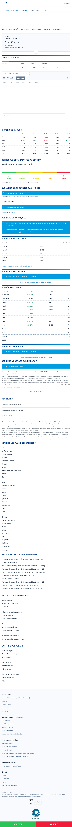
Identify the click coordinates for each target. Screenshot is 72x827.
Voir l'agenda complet (8, 212)
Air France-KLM (7, 451)
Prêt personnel (6, 669)
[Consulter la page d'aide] (61, 3)
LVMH (4, 474)
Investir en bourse (8, 678)
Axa (3, 448)
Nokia (3, 482)
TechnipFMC (6, 505)
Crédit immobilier (7, 666)
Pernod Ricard (6, 523)
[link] (16, 698)
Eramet (4, 489)
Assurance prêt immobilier (10, 674)
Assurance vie (6, 662)
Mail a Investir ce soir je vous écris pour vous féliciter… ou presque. (24, 566)
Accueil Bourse (7, 600)
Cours (4, 29)
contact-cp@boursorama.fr (22, 232)
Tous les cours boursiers (10, 603)
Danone (4, 467)
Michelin (4, 457)
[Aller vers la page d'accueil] (6, 3)
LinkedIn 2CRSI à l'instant (10, 579)
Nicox (3, 477)
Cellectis (4, 464)
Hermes (4, 517)
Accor (3, 536)
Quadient (5, 498)
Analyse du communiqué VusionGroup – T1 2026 (18, 575)
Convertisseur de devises (10, 624)
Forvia (4, 495)
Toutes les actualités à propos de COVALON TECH (36, 282)
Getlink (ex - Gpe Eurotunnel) (11, 470)
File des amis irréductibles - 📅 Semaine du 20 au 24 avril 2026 (23, 559)
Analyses (25, 29)
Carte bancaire (7, 657)
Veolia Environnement (9, 485)
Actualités (14, 29)
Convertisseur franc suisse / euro (13, 639)
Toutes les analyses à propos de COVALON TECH (36, 357)
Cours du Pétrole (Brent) (10, 618)
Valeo (3, 508)
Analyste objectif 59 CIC (10, 562)
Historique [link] (57, 29)
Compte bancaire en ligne (10, 654)
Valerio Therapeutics (8, 520)
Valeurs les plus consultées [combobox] (12, 405)
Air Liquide (5, 533)
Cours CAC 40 (6, 606)
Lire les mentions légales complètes (11, 387)
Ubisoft (4, 527)
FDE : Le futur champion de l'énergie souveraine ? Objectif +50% (23, 572)
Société (47, 29)
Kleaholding (5, 546)
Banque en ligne (7, 650)
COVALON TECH (12, 38)
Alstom (4, 492)
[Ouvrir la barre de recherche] (59, 3)
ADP (3, 511)
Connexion (67, 3)
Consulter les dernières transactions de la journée (17, 266)
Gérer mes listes (7, 415)
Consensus (36, 29)
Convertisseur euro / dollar (10, 630)
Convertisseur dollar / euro (10, 627)
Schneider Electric (8, 461)
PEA (3, 681)
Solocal (4, 502)
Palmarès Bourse (7, 615)
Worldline (5, 543)
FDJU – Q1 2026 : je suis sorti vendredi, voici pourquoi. (20, 585)
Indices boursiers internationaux (12, 612)
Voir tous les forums (36, 391)
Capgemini (5, 540)
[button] (2, 3)
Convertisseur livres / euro (10, 636)
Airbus (4, 530)
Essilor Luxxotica (7, 454)
